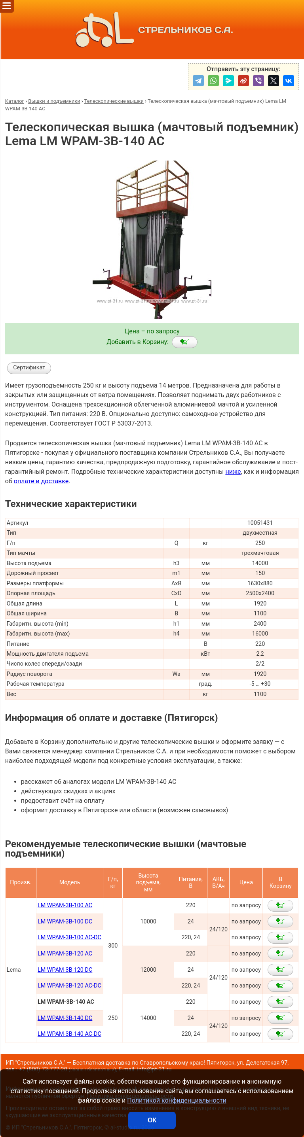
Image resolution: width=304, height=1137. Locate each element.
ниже (233, 471)
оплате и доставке (41, 481)
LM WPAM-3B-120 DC (65, 970)
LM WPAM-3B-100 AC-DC (69, 937)
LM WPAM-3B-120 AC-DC (69, 985)
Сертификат (29, 367)
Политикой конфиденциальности (176, 1100)
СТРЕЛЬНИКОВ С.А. (152, 29)
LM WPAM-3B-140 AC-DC (69, 1034)
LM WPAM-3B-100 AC (65, 905)
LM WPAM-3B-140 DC (65, 1018)
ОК (152, 1120)
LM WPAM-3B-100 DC (65, 921)
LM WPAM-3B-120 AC (65, 953)
